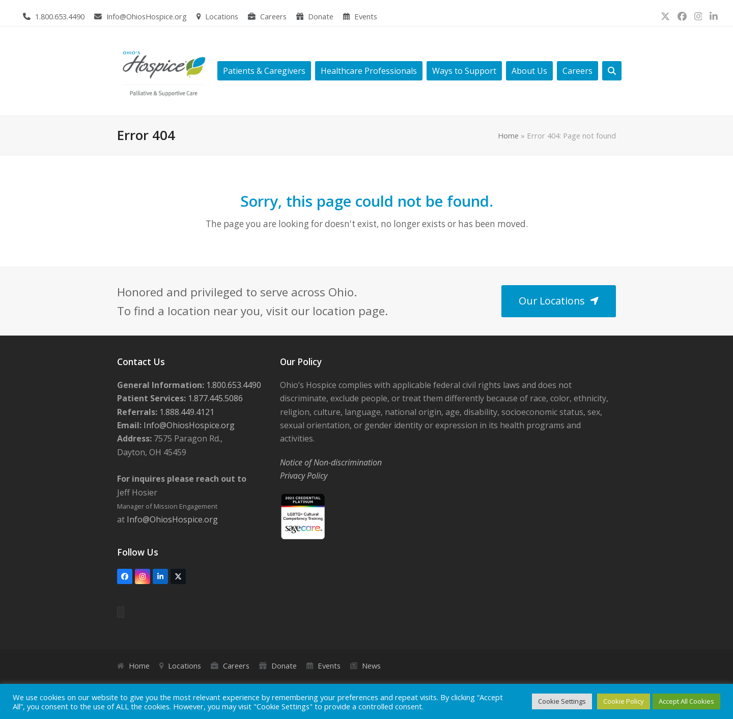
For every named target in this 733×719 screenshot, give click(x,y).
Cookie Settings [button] (562, 701)
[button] (612, 71)
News (371, 665)
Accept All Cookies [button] (686, 701)
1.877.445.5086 (214, 398)
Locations (221, 16)
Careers (273, 16)
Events (365, 16)
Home (508, 135)
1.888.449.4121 (185, 412)
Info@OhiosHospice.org (146, 16)
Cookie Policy (623, 701)
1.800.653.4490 (59, 16)
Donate (320, 16)
